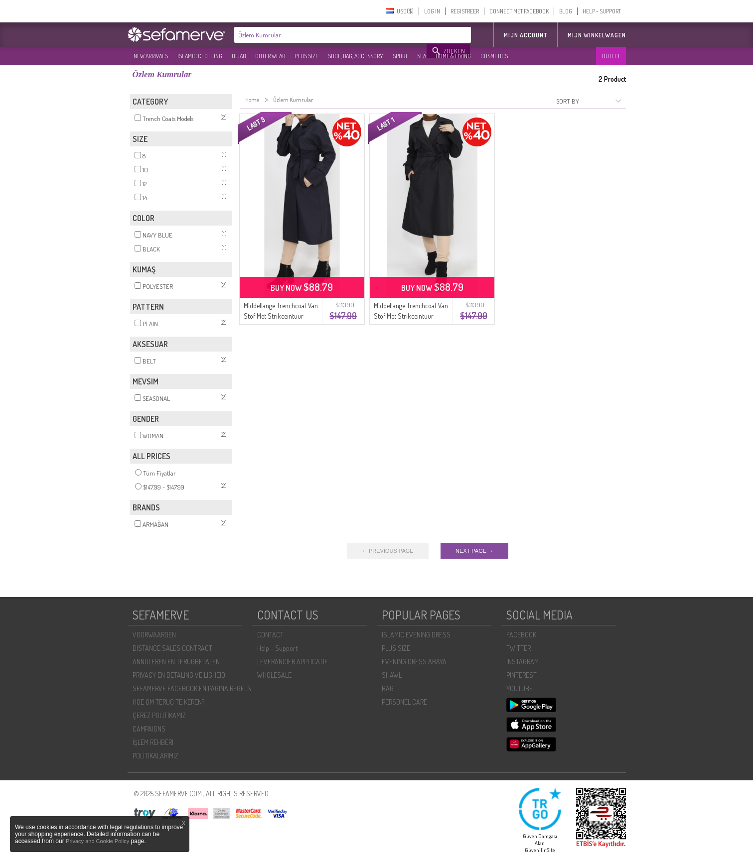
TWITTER (518, 648)
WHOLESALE (274, 675)
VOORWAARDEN (154, 634)
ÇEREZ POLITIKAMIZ (159, 715)
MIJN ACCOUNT (525, 35)
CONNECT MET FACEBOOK (519, 11)
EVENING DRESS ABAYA (414, 661)
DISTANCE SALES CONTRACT (172, 648)
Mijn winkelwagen (597, 35)
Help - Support (277, 648)
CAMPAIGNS (149, 729)
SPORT (400, 56)
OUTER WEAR (270, 56)
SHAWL (392, 675)
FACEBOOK (521, 634)
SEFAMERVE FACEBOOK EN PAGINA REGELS (192, 688)
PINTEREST (521, 675)
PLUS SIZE (306, 56)
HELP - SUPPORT (602, 11)
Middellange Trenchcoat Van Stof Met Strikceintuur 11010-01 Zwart (411, 316)
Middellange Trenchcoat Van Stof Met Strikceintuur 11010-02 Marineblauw (281, 316)
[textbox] (331, 35)
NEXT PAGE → (474, 551)
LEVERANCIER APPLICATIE (292, 661)
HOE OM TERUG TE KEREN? (168, 702)
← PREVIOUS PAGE (388, 551)
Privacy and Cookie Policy (97, 841)
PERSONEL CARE (404, 702)
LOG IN (432, 11)
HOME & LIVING (453, 56)
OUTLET (611, 56)
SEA (421, 56)
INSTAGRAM (522, 661)
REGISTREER (465, 11)
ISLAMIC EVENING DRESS (416, 634)
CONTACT (270, 634)
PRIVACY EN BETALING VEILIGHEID (179, 675)
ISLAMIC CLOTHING (199, 56)
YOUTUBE (519, 688)
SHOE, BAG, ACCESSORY (355, 56)
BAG (388, 688)
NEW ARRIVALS (151, 56)
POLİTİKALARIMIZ (155, 755)
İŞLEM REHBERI (153, 742)
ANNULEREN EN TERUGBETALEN (176, 661)
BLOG (565, 11)
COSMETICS (494, 56)
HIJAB (239, 56)
